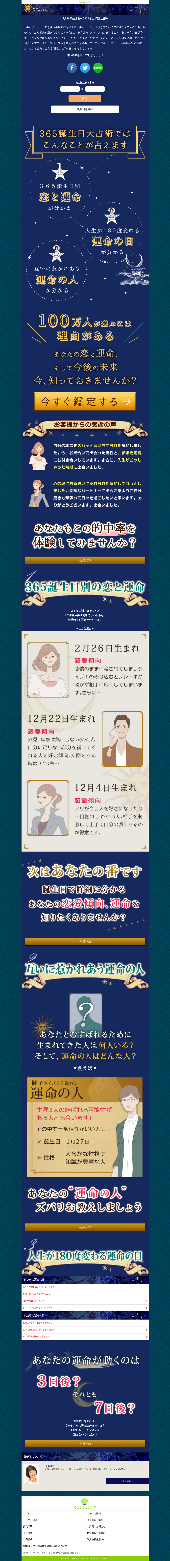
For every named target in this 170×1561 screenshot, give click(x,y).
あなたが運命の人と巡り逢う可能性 (39, 1287)
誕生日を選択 (85, 109)
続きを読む (127, 1481)
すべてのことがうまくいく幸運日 (38, 1307)
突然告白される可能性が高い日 (37, 1294)
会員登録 (85, 560)
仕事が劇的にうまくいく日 (35, 1301)
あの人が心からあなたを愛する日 (38, 1323)
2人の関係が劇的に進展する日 (36, 1336)
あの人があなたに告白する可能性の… (39, 1330)
